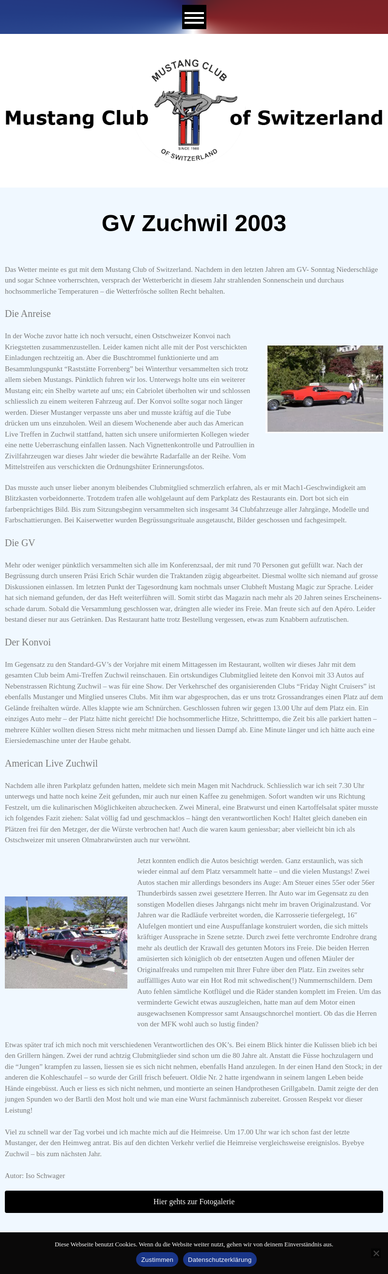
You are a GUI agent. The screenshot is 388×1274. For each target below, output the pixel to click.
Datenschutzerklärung (219, 1259)
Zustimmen (157, 1259)
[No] (376, 1253)
